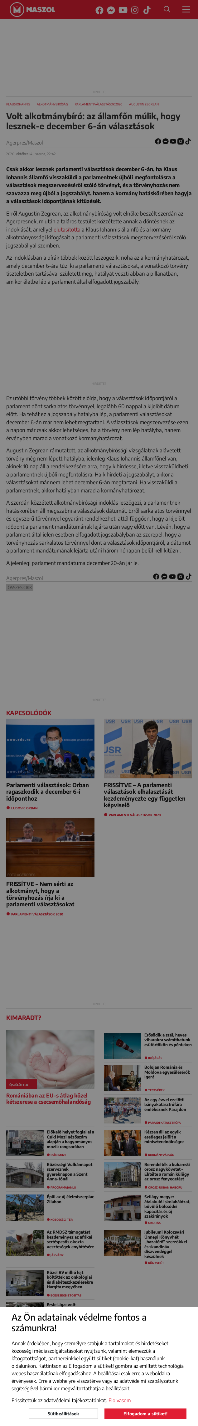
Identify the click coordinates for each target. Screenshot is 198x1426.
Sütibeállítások (63, 1413)
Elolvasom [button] (120, 1400)
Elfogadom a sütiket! (145, 1413)
